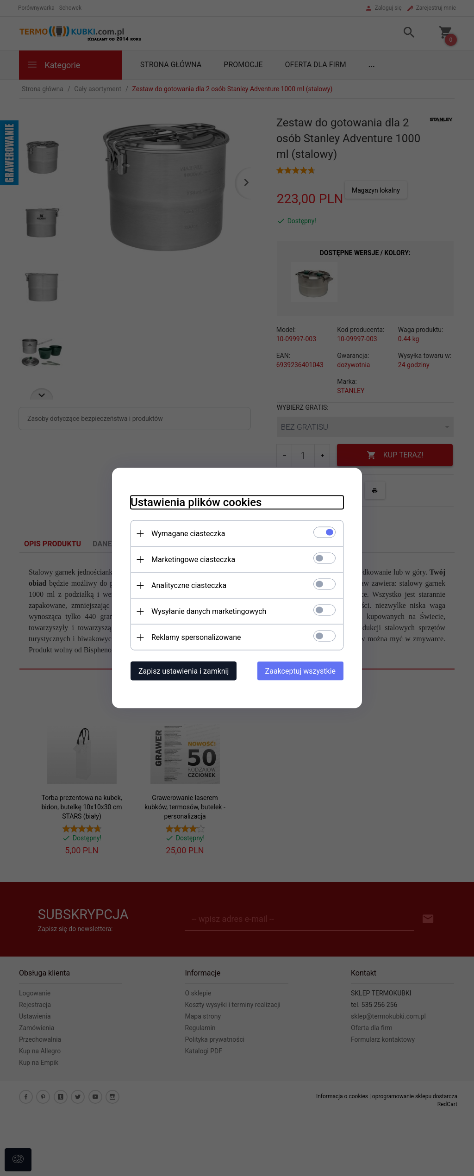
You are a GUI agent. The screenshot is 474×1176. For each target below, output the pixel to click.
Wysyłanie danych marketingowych (208, 611)
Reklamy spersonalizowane (196, 637)
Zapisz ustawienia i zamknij (183, 671)
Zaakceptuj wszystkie (300, 671)
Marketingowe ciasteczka (193, 559)
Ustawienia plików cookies (196, 502)
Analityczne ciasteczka (188, 585)
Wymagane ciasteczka (188, 533)
